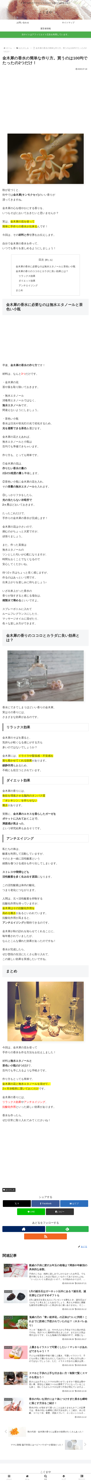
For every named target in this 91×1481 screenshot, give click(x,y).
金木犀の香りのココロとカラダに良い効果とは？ (42, 271)
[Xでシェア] (17, 1203)
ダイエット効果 (27, 280)
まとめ (19, 290)
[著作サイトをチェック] (23, 1229)
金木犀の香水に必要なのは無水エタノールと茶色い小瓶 (45, 266)
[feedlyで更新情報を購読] (67, 1229)
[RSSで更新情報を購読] (45, 1237)
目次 (41, 259)
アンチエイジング (28, 285)
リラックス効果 (27, 276)
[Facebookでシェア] (45, 1203)
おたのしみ (9, 1190)
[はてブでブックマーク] (74, 1203)
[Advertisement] (45, 104)
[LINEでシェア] (31, 1212)
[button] (60, 1212)
